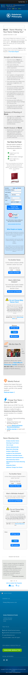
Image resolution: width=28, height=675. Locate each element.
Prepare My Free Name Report (14, 207)
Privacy (3, 6)
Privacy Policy (10, 602)
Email (4, 660)
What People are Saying (14, 229)
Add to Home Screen (10, 6)
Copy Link (14, 327)
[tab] (14, 593)
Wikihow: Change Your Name (14, 467)
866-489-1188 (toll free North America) (12, 630)
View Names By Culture (12, 459)
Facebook (14, 336)
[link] (13, 215)
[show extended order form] (14, 224)
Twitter (14, 332)
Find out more (9, 392)
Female (17, 270)
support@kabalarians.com (19, 5)
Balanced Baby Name (20, 523)
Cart (20, 8)
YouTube (7, 660)
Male (11, 270)
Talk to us (5, 626)
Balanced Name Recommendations (14, 426)
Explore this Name (14, 272)
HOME (3, 5)
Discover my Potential (14, 291)
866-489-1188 (9, 5)
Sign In (10, 8)
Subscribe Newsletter (12, 650)
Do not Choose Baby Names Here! (14, 301)
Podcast (9, 660)
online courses (12, 429)
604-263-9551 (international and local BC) (12, 632)
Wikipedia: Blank (11, 465)
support (18, 637)
